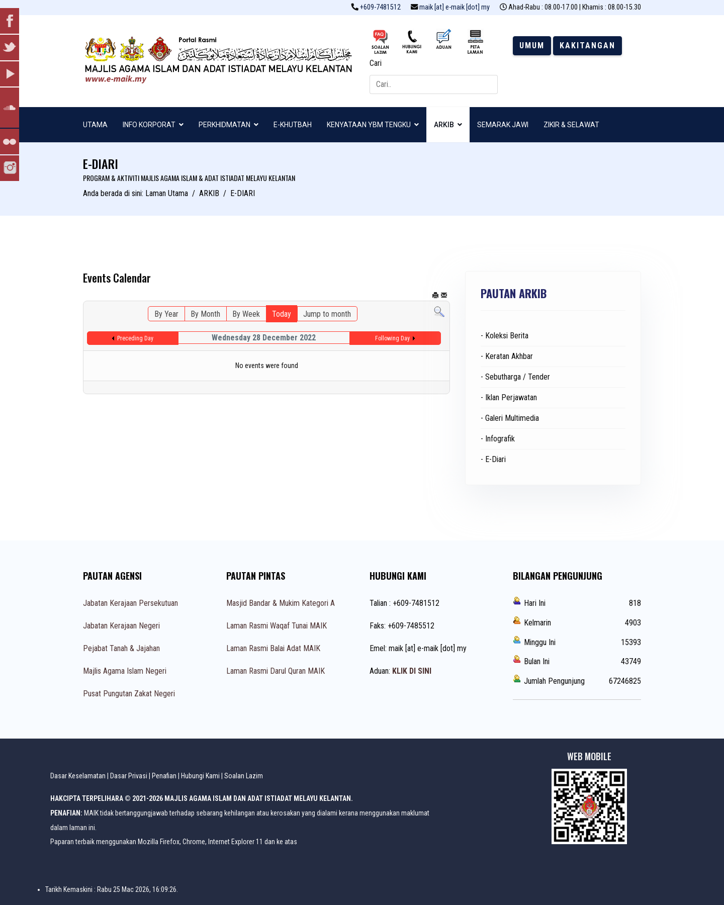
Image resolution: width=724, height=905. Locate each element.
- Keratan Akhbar (507, 356)
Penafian (164, 776)
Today (281, 314)
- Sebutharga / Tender (515, 377)
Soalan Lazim (243, 776)
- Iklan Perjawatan (509, 397)
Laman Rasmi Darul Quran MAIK (275, 671)
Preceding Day (135, 338)
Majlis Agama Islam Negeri (124, 671)
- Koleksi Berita (504, 335)
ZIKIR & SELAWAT (571, 125)
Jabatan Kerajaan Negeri (121, 625)
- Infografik (498, 438)
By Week (246, 314)
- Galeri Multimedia (510, 418)
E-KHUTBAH (293, 125)
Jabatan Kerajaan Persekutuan (130, 603)
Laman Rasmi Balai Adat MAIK (273, 648)
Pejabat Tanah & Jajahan (121, 648)
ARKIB (444, 125)
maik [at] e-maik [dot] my (454, 7)
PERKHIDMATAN (224, 125)
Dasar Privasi (128, 776)
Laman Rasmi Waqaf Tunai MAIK (276, 625)
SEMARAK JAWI (502, 125)
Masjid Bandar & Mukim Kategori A (280, 603)
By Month (205, 314)
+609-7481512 (380, 7)
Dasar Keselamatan (78, 776)
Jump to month (327, 314)
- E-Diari (493, 459)
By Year (166, 314)
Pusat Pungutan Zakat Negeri (129, 693)
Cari (376, 63)
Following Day (392, 338)
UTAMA (95, 125)
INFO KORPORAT (149, 125)
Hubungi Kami (200, 776)
